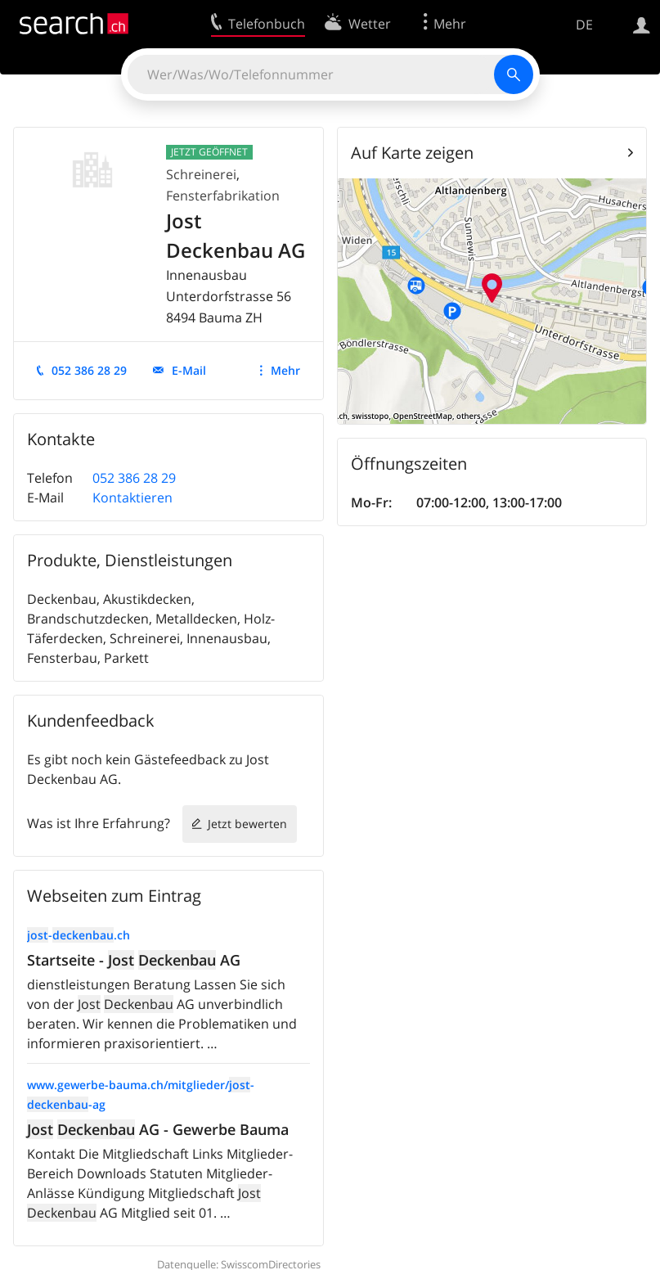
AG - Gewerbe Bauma (158, 1129)
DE (584, 25)
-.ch (78, 935)
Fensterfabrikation (223, 196)
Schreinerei (201, 174)
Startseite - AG (133, 960)
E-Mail (189, 370)
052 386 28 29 (89, 370)
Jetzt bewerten (247, 823)
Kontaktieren (132, 498)
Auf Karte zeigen (412, 153)
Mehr (285, 370)
